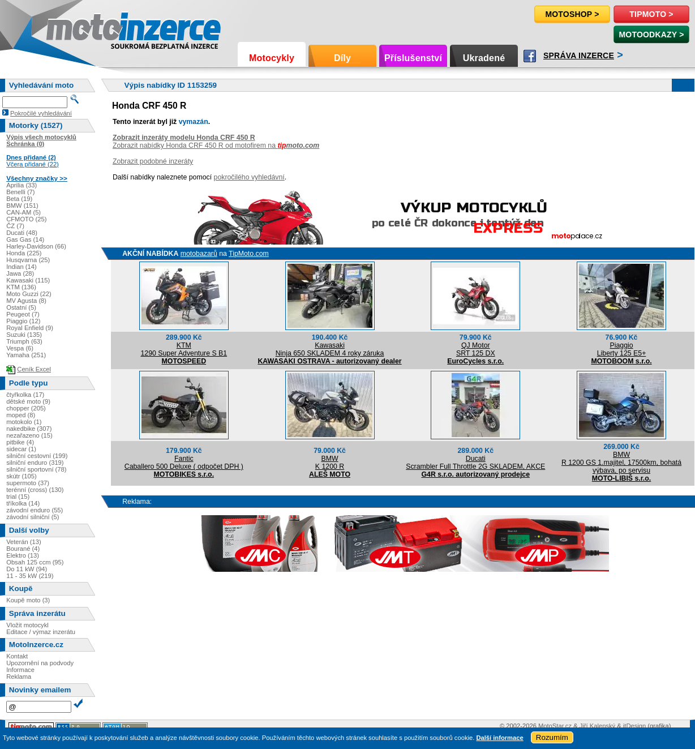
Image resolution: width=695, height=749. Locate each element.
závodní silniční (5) (32, 516)
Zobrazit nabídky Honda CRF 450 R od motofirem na (216, 145)
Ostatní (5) (21, 307)
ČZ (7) (15, 225)
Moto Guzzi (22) (29, 293)
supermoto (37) (27, 483)
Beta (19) (19, 198)
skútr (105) (21, 476)
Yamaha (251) (26, 355)
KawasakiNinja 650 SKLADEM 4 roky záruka (330, 349)
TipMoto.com (249, 254)
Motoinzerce (70, 28)
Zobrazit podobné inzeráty (153, 161)
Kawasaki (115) (28, 280)
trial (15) (17, 496)
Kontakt (17, 656)
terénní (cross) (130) (34, 489)
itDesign (634, 725)
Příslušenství (413, 58)
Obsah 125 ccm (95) (34, 562)
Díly (342, 58)
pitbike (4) (20, 442)
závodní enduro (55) (34, 510)
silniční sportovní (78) (36, 469)
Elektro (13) (22, 555)
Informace (20, 669)
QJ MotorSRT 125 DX (475, 349)
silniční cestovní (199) (36, 455)
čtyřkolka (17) (25, 394)
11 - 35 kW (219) (29, 575)
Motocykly (271, 58)
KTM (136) (21, 287)
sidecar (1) (21, 449)
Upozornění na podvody (40, 663)
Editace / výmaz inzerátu (40, 631)
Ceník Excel (34, 369)
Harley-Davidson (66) (36, 246)
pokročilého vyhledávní (249, 177)
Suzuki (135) (24, 334)
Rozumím (552, 737)
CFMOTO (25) (26, 219)
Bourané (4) (23, 548)
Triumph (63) (24, 341)
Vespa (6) (19, 348)
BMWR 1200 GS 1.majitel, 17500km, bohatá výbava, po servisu (621, 462)
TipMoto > (651, 14)
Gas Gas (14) (25, 239)
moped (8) (20, 415)
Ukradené (484, 58)
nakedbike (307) (29, 428)
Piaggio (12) (23, 321)
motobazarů (199, 254)
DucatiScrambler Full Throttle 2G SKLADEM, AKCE (475, 462)
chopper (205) (26, 408)
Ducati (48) (21, 232)
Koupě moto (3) (28, 600)
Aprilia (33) (21, 185)
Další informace (499, 737)
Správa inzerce (578, 55)
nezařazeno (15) (29, 435)
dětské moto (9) (28, 401)
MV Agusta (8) (26, 300)
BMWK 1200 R (329, 462)
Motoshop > (572, 14)
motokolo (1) (23, 421)
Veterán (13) (23, 541)
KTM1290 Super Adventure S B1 (183, 349)
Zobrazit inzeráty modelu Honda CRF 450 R (184, 138)
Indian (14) (21, 266)
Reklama (18, 676)
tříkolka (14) (23, 503)
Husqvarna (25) (28, 259)
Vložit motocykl (27, 625)
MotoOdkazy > (651, 34)
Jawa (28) (20, 273)
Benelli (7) (20, 192)
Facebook (530, 56)
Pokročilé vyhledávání (41, 113)
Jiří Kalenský (597, 725)
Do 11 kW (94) (26, 569)
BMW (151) (22, 205)
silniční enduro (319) (34, 462)
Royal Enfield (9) (29, 327)
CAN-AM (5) (23, 212)
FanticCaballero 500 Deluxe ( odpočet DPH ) (184, 462)
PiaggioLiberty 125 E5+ (621, 349)
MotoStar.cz (555, 725)
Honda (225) (23, 253)
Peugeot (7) (22, 314)
